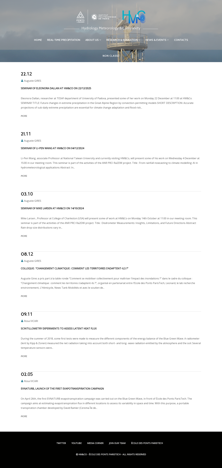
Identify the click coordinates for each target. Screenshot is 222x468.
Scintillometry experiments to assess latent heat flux (59, 328)
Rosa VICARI (31, 321)
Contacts (181, 39)
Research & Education (123, 39)
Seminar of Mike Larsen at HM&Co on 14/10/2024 (52, 208)
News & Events (157, 39)
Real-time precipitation (63, 39)
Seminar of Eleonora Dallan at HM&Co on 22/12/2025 (56, 88)
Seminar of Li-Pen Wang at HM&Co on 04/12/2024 (52, 148)
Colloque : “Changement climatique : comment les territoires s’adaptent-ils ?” (74, 268)
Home (38, 39)
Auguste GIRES (32, 80)
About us (93, 39)
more (24, 116)
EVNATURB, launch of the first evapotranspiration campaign (62, 388)
